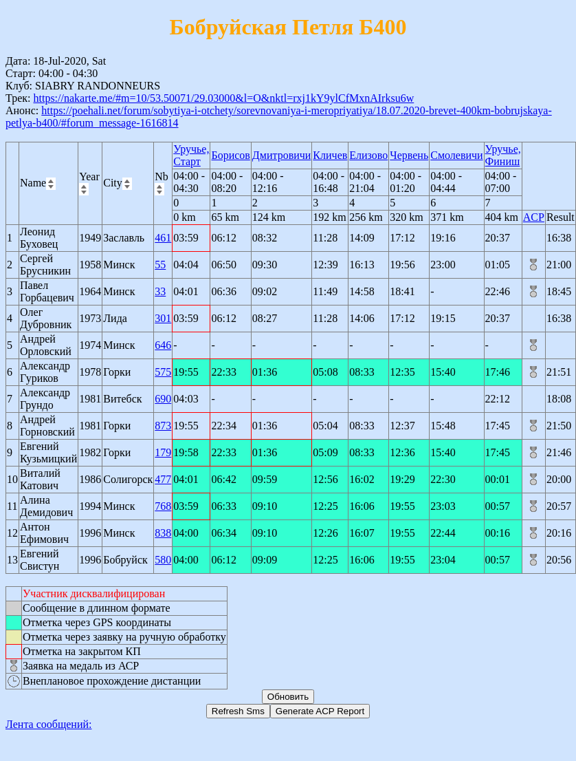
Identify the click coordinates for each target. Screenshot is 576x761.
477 (163, 479)
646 (163, 345)
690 (163, 399)
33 (160, 291)
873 (163, 425)
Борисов (230, 155)
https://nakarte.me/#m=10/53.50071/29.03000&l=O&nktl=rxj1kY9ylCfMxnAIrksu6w (223, 98)
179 (163, 452)
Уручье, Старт (191, 155)
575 (163, 372)
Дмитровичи (281, 155)
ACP (533, 217)
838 (163, 533)
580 (163, 560)
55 (160, 264)
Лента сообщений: (48, 724)
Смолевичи (456, 155)
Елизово (368, 155)
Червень (409, 155)
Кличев (330, 155)
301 (163, 318)
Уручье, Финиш (503, 155)
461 (163, 238)
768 (163, 506)
